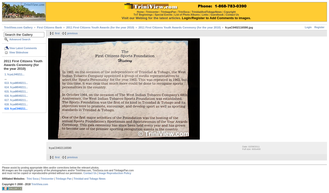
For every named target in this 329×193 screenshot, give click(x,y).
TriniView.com (39, 184)
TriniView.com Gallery (18, 27)
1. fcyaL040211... (14, 74)
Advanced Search (19, 39)
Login (308, 27)
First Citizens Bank (49, 27)
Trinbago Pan (64, 178)
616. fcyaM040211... (16, 95)
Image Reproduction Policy (115, 173)
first (57, 33)
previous (72, 33)
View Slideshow (18, 52)
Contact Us (90, 173)
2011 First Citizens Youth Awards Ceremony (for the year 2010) (180, 27)
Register (319, 27)
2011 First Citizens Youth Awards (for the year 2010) (100, 27)
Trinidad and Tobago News (90, 178)
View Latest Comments (23, 48)
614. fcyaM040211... (16, 87)
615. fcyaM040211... (16, 91)
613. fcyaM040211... (16, 83)
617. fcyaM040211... (16, 100)
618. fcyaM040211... (16, 104)
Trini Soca (33, 178)
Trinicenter (47, 178)
